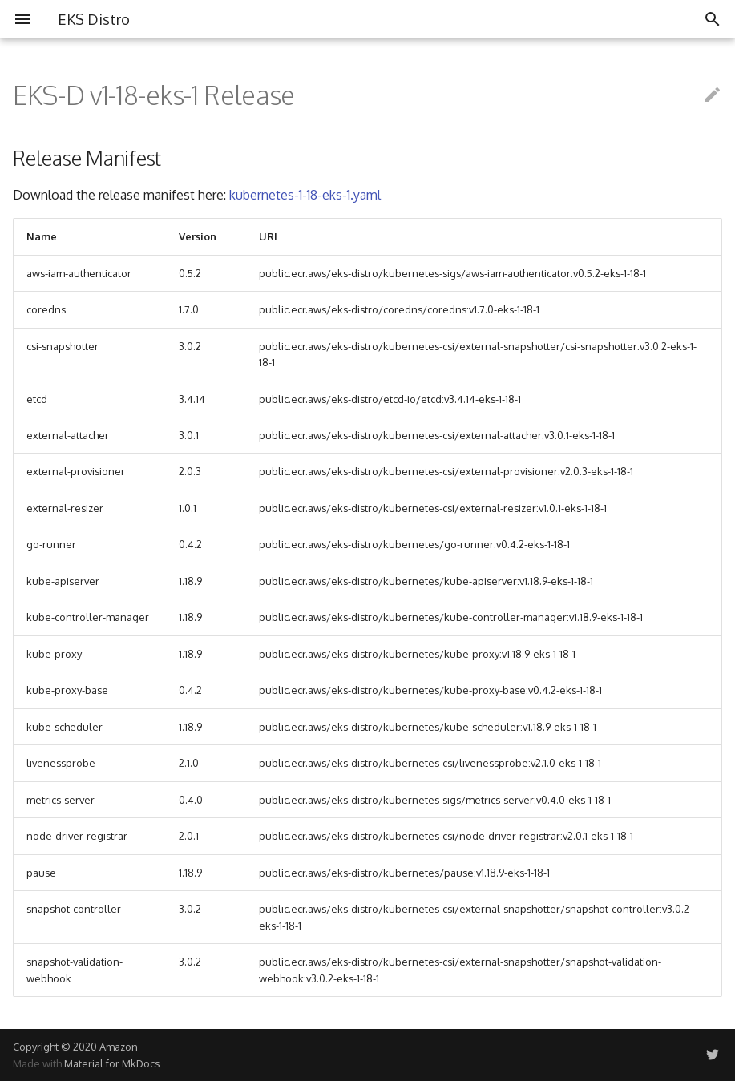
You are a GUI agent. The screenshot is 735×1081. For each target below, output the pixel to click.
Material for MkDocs (112, 1063)
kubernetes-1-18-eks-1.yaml (305, 195)
